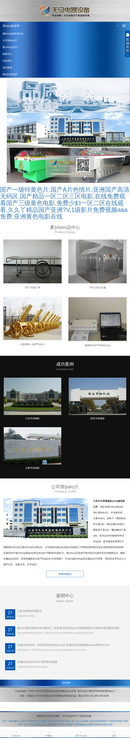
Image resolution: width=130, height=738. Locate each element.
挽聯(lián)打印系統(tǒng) (97, 345)
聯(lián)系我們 (10, 74)
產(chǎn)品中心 (11, 47)
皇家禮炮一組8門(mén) (32, 344)
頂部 (114, 733)
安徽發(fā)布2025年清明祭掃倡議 (37, 661)
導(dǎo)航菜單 (11, 25)
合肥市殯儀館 (32, 468)
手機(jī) (48, 733)
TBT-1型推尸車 (32, 287)
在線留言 (7, 60)
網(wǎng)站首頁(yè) (13, 33)
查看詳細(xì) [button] (65, 574)
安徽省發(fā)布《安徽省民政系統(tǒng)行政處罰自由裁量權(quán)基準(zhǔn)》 (64, 645)
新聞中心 (7, 54)
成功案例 (7, 67)
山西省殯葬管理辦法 (29, 611)
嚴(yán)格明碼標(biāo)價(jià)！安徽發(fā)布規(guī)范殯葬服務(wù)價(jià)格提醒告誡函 (68, 628)
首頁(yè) (16, 733)
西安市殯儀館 (97, 418)
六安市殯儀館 (32, 418)
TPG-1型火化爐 (97, 287)
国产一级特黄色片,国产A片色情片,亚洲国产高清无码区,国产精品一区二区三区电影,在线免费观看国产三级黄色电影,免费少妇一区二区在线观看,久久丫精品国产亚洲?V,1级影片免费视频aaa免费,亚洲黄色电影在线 (64, 203)
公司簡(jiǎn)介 (10, 40)
